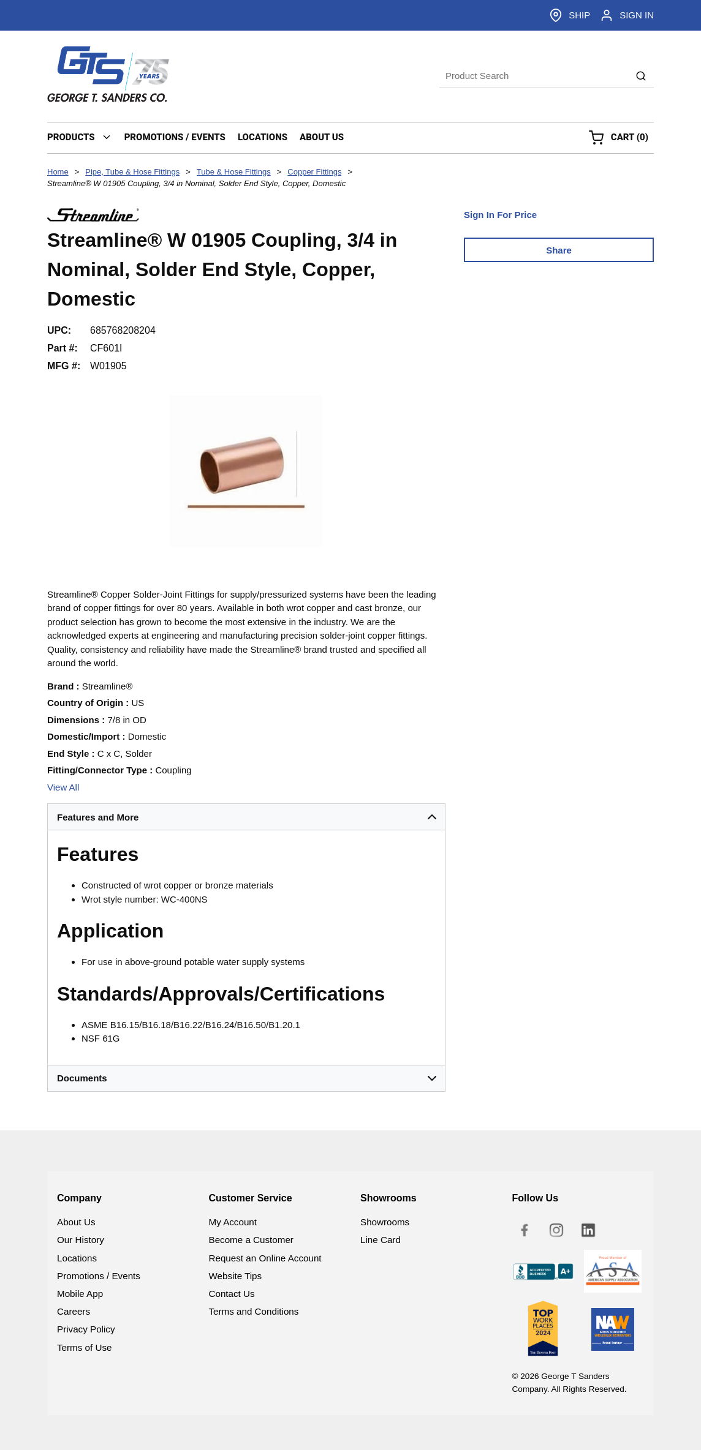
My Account (233, 1222)
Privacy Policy (86, 1329)
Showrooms (384, 1222)
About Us (76, 1222)
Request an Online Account (265, 1258)
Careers (73, 1311)
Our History (80, 1239)
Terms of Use (84, 1347)
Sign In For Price (500, 214)
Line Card (380, 1239)
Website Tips (235, 1276)
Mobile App (80, 1293)
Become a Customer (251, 1239)
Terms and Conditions (254, 1311)
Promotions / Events (98, 1276)
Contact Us (232, 1293)
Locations (77, 1258)
